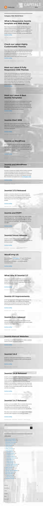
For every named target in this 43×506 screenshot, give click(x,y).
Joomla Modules (10, 461)
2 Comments (17, 228)
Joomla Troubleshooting (12, 464)
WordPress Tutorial (9, 478)
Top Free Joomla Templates (11, 470)
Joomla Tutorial (8, 450)
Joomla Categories (11, 453)
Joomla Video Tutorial (11, 465)
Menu (36, 7)
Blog (5, 496)
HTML (5, 490)
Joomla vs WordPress (14, 141)
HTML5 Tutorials (9, 448)
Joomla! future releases (15, 235)
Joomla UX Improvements (17, 296)
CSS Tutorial (8, 447)
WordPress (6, 488)
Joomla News (11, 134)
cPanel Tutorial (8, 445)
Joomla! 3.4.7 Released (15, 400)
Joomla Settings (10, 462)
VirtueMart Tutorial (9, 472)
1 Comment (19, 37)
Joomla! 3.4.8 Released (15, 373)
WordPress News (25, 156)
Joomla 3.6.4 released (14, 317)
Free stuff (6, 499)
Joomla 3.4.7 (20, 419)
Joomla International (11, 458)
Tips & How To (8, 469)
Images (6, 493)
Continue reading (8, 34)
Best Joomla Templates (10, 439)
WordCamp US (11, 254)
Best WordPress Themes (10, 440)
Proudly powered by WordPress (10, 502)
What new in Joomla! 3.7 (16, 275)
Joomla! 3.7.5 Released (15, 190)
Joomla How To (10, 454)
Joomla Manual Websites (16, 336)
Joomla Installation (11, 456)
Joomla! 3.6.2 (10, 354)
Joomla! (6, 485)
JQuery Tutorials (9, 467)
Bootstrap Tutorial (9, 443)
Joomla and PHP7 (12, 213)
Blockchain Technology (10, 442)
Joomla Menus (10, 459)
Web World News (12, 37)
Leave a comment (20, 60)
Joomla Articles (10, 451)
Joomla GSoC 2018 (13, 120)
